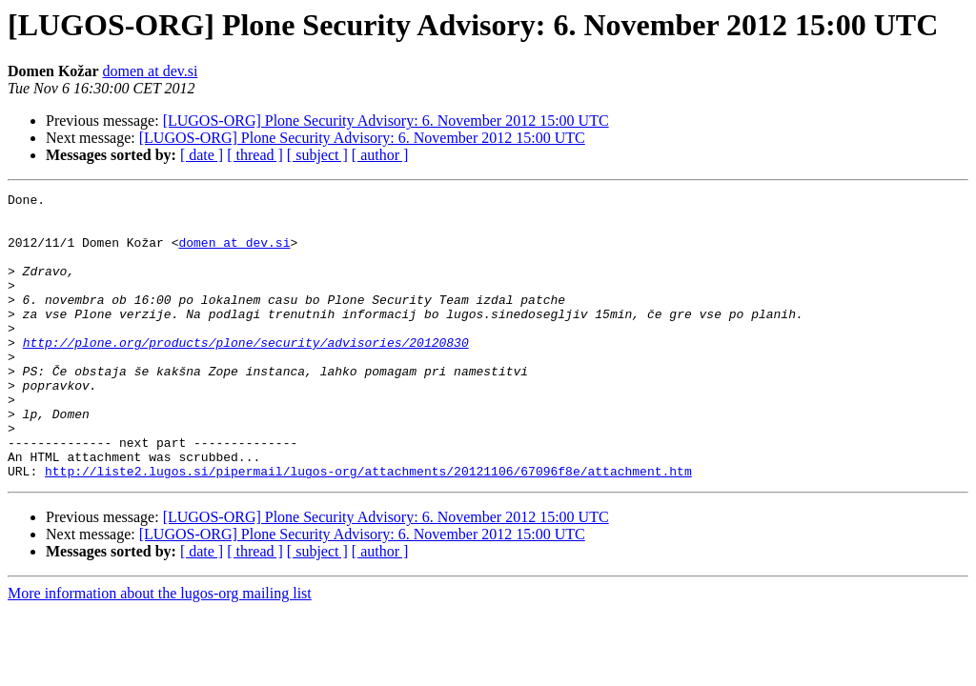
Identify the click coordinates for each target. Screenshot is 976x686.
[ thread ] (255, 155)
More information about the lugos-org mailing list (160, 650)
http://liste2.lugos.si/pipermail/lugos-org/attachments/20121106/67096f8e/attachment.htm (368, 527)
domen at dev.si (150, 71)
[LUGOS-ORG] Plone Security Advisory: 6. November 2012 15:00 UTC (386, 120)
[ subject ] (317, 155)
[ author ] (380, 155)
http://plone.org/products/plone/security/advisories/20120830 (246, 373)
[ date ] (201, 155)
